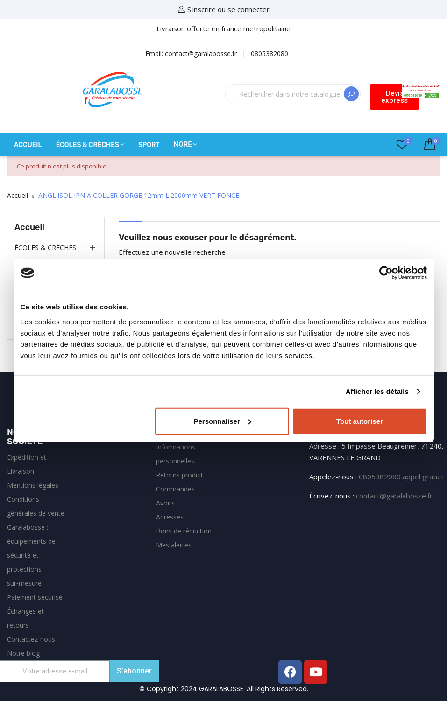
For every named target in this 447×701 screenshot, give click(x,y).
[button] (394, 97)
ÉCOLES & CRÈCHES (45, 247)
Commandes (175, 488)
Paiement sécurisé (35, 597)
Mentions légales (32, 485)
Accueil (29, 227)
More (183, 144)
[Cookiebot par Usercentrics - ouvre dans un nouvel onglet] (386, 273)
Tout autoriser (359, 421)
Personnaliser (222, 421)
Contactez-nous (31, 639)
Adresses (170, 516)
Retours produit (179, 474)
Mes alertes (174, 544)
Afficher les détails (377, 391)
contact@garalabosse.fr (394, 495)
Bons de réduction (184, 530)
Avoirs (165, 502)
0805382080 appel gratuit (401, 476)
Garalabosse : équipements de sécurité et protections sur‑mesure (31, 555)
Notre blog (23, 653)
